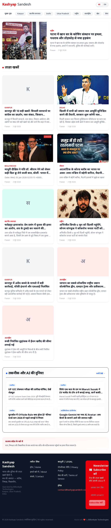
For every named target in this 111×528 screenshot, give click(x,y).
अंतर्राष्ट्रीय (87, 14)
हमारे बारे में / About (38, 472)
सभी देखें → (100, 373)
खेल (98, 14)
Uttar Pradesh (63, 14)
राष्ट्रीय (77, 14)
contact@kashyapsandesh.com (72, 490)
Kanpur (20, 14)
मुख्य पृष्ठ (8, 13)
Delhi (48, 14)
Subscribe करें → (97, 502)
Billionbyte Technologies (98, 520)
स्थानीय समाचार (34, 14)
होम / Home (35, 467)
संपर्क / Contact (37, 476)
